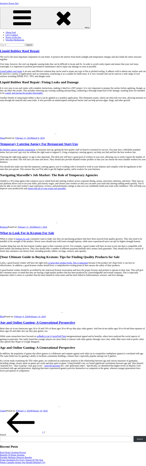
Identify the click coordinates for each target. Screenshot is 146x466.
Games (3, 411)
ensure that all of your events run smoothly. (47, 188)
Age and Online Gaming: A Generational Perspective (37, 322)
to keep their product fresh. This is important (68, 263)
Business (4, 227)
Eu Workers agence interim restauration (17, 150)
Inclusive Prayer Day (9, 3)
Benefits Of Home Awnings (12, 455)
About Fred (11, 32)
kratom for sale (23, 239)
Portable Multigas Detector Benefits (16, 457)
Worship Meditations (15, 40)
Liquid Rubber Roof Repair (20, 51)
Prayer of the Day (13, 37)
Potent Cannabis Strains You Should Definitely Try (22, 462)
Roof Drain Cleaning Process (13, 452)
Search (3, 435)
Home (2, 138)
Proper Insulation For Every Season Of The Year (21, 460)
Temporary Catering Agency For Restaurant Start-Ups (39, 144)
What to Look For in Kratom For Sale (27, 233)
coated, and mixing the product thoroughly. (24, 93)
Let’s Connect (12, 35)
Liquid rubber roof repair (11, 71)
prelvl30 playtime (52, 366)
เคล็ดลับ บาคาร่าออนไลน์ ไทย (51, 336)
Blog (2, 316)
